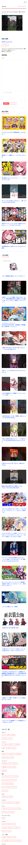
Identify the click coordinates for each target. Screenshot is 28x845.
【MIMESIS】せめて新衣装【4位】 (10, 627)
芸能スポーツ (11, 744)
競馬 (3, 818)
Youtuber (4, 827)
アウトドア (4, 776)
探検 (11, 783)
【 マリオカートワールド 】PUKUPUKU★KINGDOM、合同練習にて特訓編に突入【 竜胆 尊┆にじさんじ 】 (14, 325)
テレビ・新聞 (4, 744)
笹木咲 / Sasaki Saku (7, 42)
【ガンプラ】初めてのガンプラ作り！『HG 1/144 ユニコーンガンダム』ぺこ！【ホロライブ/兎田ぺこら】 (14, 510)
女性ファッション (10, 802)
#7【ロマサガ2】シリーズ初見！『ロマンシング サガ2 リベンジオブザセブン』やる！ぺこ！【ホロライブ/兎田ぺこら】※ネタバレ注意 (14, 535)
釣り (16, 776)
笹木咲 (3, 58)
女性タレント (17, 827)
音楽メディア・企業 (5, 757)
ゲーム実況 (4, 808)
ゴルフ (10, 738)
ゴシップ (14, 837)
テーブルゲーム (11, 812)
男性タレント (11, 827)
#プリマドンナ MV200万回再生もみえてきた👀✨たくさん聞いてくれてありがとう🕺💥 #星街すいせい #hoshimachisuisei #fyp (13, 559)
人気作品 (4, 837)
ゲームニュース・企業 (17, 808)
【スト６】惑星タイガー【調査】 (10, 606)
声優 (8, 837)
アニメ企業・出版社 (5, 840)
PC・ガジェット (11, 776)
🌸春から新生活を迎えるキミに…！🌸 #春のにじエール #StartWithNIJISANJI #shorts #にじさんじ (14, 440)
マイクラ (10, 808)
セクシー (9, 831)
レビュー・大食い (9, 796)
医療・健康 (4, 770)
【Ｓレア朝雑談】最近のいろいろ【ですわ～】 (13, 276)
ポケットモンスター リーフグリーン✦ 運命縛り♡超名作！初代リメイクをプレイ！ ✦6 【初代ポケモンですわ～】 (14, 584)
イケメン (4, 802)
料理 (3, 796)
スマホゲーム (4, 812)
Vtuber (19, 840)
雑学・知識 (4, 763)
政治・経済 (17, 744)
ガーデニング (13, 787)
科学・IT (15, 763)
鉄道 (7, 783)
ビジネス (10, 763)
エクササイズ (4, 738)
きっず (4, 831)
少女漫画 (17, 802)
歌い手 (12, 757)
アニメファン (12, 840)
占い (3, 787)
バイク (8, 787)
